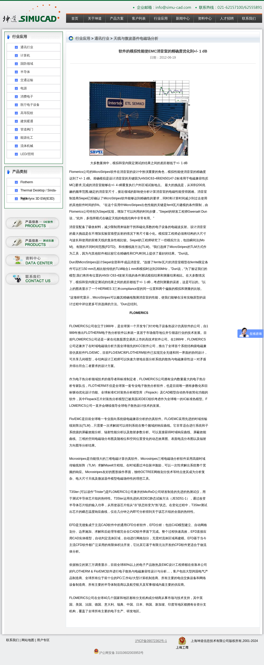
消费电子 (26, 96)
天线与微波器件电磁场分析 (136, 38)
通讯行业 (26, 47)
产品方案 (117, 18)
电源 (23, 88)
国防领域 (26, 63)
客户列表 (139, 18)
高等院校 (26, 113)
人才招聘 (227, 18)
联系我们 (249, 18)
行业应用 (161, 18)
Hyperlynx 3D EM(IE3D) (37, 198)
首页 (74, 18)
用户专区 (43, 640)
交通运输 (26, 80)
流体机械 (26, 146)
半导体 (25, 72)
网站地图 (27, 640)
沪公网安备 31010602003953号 (119, 651)
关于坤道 (95, 18)
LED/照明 (27, 154)
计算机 (25, 55)
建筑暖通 (26, 121)
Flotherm (26, 182)
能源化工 (26, 137)
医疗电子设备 (30, 105)
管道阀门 (26, 129)
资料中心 (205, 18)
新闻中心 (183, 18)
